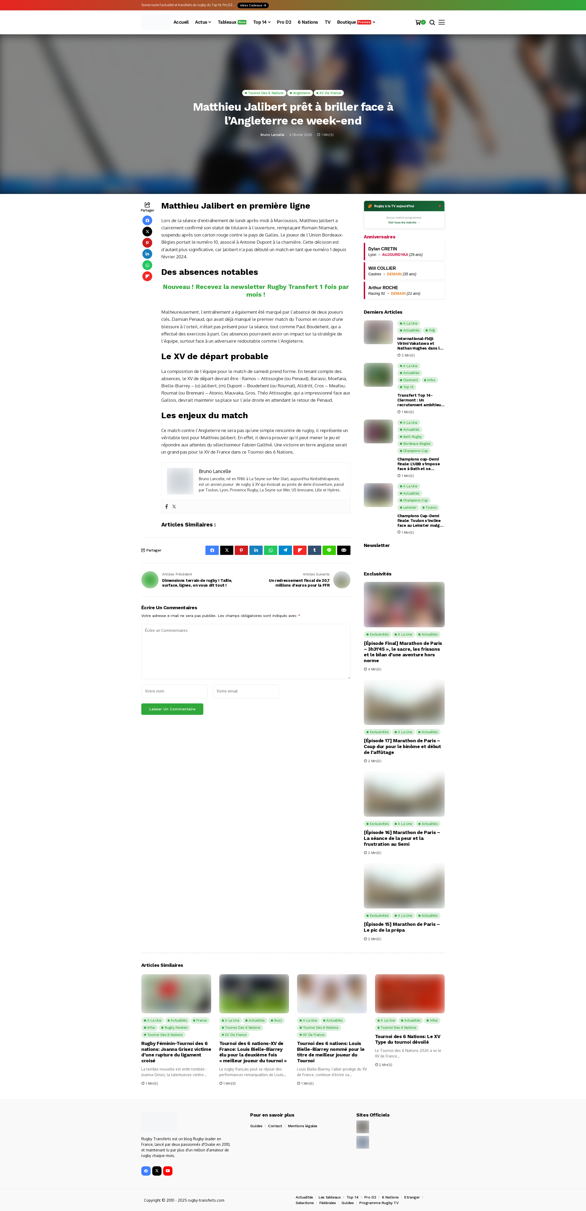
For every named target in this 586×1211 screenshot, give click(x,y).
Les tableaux (330, 1197)
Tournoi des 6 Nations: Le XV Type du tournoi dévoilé (408, 1039)
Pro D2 (370, 1197)
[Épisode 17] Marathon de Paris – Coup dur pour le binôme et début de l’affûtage (402, 746)
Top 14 (352, 1197)
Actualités (304, 1197)
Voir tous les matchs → (404, 222)
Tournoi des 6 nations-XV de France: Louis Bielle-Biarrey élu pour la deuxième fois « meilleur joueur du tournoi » (253, 1051)
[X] (157, 1171)
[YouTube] (167, 1171)
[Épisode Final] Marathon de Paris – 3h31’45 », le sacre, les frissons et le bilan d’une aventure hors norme (403, 651)
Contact (275, 1126)
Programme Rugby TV (378, 1203)
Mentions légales (302, 1126)
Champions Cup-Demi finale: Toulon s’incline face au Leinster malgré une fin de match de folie (420, 520)
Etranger (412, 1197)
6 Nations (390, 1197)
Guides (256, 1126)
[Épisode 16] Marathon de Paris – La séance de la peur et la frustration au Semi (402, 838)
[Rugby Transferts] (156, 22)
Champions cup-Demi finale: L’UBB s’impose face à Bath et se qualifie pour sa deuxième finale (418, 464)
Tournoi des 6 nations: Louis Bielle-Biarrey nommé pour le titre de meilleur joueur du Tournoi (331, 1051)
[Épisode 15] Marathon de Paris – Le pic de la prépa (402, 927)
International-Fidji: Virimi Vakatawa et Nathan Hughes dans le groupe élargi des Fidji (419, 343)
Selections (305, 1203)
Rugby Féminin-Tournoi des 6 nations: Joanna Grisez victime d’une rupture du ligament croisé (174, 1051)
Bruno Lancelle (272, 135)
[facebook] (146, 1171)
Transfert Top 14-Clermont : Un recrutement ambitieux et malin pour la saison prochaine (420, 400)
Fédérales (327, 1203)
